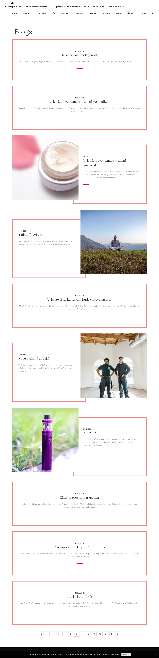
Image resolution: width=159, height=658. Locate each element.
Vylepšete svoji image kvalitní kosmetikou (79, 102)
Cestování (41, 13)
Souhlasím (126, 654)
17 (112, 634)
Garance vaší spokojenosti (79, 55)
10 (100, 634)
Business (27, 13)
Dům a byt (65, 13)
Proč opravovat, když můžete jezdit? (79, 547)
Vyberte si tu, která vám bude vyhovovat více (79, 299)
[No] (156, 655)
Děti (53, 13)
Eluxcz (10, 3)
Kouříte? (89, 433)
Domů (14, 13)
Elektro (79, 13)
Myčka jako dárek (79, 597)
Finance (92, 13)
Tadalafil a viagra (30, 235)
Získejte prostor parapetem (79, 497)
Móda (118, 13)
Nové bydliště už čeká (33, 358)
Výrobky (130, 13)
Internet (106, 13)
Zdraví (143, 13)
